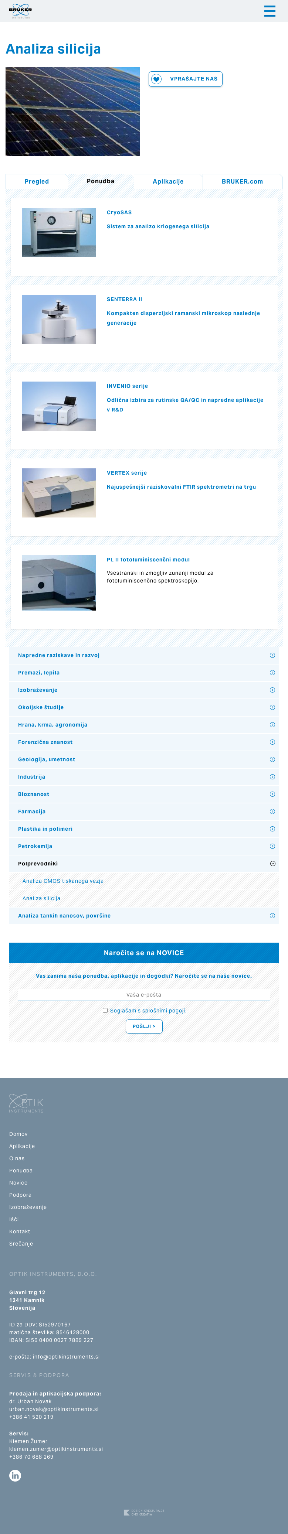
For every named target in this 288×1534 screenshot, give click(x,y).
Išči (14, 1219)
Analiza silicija (42, 898)
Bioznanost (34, 794)
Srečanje (21, 1243)
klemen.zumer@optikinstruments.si (56, 1449)
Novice (18, 1182)
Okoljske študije (41, 707)
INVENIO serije (127, 386)
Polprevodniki (38, 863)
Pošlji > (144, 1026)
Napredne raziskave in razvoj (59, 655)
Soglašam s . (148, 1010)
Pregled (37, 181)
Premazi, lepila (39, 672)
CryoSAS (119, 212)
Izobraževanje (38, 690)
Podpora (20, 1195)
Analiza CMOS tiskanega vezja (63, 881)
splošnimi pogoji (163, 1010)
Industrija (31, 776)
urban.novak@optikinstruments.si (54, 1409)
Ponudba (21, 1170)
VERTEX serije (127, 472)
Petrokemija (35, 846)
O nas (17, 1158)
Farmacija (32, 811)
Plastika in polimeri (45, 829)
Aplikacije (168, 181)
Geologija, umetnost (46, 759)
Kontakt (19, 1231)
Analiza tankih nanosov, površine (64, 915)
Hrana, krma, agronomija (53, 724)
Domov (18, 1134)
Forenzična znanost (45, 742)
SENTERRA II (124, 299)
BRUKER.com (242, 181)
